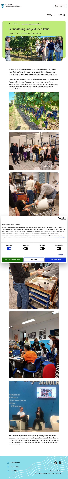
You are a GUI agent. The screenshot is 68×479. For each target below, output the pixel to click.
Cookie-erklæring (55, 471)
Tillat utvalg (34, 259)
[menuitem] (51, 15)
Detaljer (60, 254)
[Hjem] (10, 24)
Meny (51, 15)
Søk (61, 15)
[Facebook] (55, 463)
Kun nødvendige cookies (12, 259)
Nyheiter (16, 24)
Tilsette (14, 471)
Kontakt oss (15, 463)
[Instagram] (59, 463)
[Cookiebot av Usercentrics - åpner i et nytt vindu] (59, 218)
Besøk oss (15, 467)
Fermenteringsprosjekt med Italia (31, 24)
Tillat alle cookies (56, 259)
